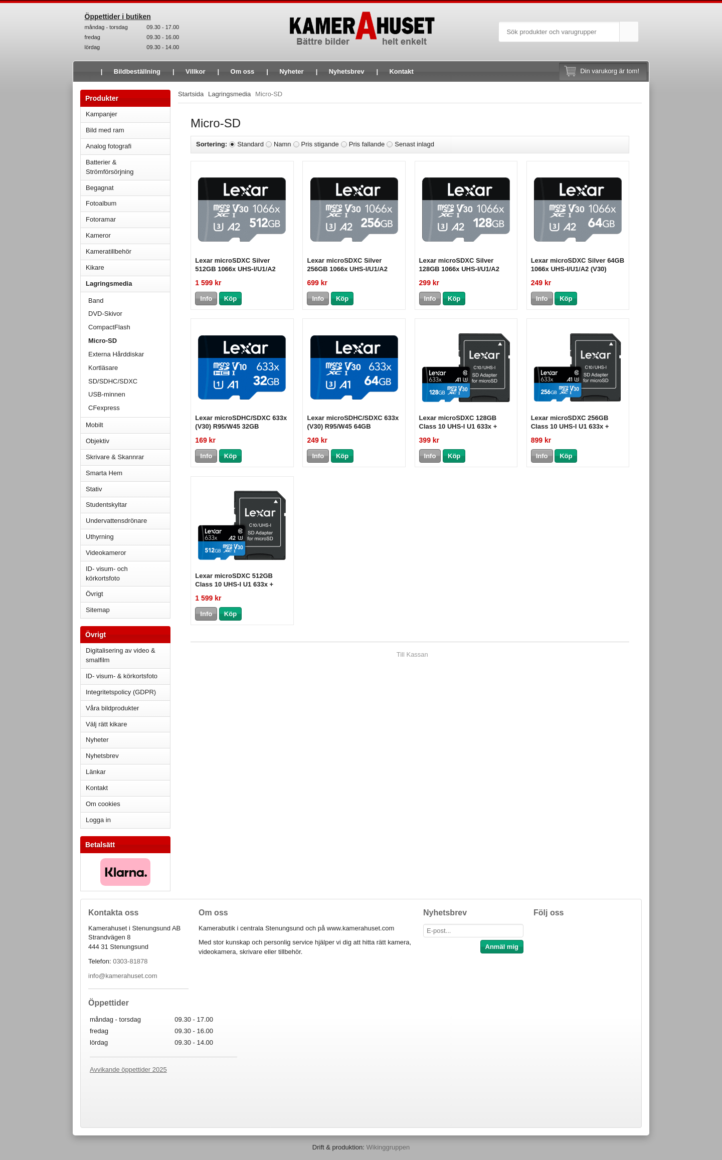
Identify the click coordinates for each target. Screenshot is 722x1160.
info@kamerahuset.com (122, 976)
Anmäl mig (501, 946)
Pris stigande (320, 144)
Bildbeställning (137, 71)
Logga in (98, 820)
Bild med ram (128, 130)
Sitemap (98, 610)
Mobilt (128, 425)
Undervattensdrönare (128, 520)
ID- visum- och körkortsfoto (107, 573)
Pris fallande (367, 144)
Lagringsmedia (128, 283)
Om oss (243, 71)
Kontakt (401, 71)
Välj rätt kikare (106, 724)
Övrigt (94, 594)
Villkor (196, 71)
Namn (282, 144)
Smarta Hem (104, 473)
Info (206, 298)
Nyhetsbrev (347, 71)
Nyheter (291, 71)
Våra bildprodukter (112, 708)
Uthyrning (100, 536)
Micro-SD (102, 340)
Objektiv (128, 441)
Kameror (128, 235)
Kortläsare (103, 367)
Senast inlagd (414, 144)
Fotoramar (128, 219)
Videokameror (128, 552)
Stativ (128, 489)
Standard (250, 144)
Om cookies (103, 804)
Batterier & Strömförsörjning (128, 166)
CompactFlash (109, 327)
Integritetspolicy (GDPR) (121, 692)
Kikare (128, 267)
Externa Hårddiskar (116, 354)
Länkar (96, 772)
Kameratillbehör (128, 251)
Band (95, 300)
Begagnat (128, 187)
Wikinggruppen (388, 1147)
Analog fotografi (128, 146)
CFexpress (104, 408)
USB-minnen (129, 394)
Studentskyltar (106, 504)
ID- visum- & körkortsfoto (121, 676)
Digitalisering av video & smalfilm (120, 655)
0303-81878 (130, 961)
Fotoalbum (128, 203)
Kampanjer (101, 114)
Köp (230, 298)
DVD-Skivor (105, 313)
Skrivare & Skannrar (128, 457)
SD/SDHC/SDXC (129, 381)
